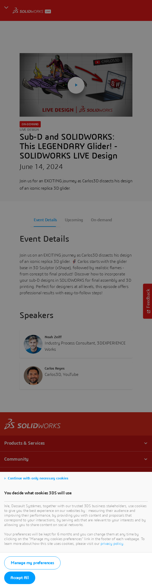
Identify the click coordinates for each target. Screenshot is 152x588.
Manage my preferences (32, 563)
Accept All (19, 578)
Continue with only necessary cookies (38, 478)
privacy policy (112, 544)
